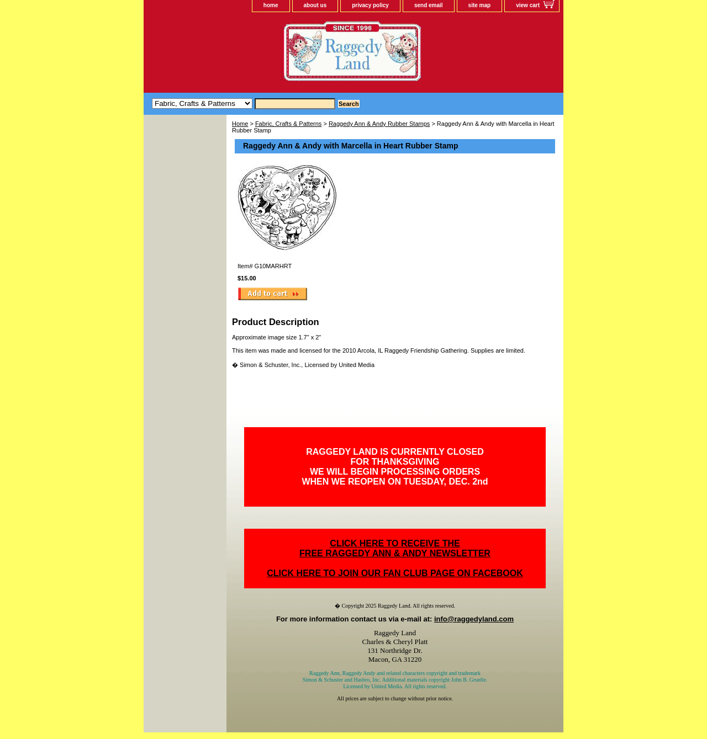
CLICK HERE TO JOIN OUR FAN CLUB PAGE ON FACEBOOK (395, 573)
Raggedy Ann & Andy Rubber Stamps (379, 123)
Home (240, 123)
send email (428, 5)
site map (479, 5)
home (270, 5)
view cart (528, 5)
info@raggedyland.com (474, 619)
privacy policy (370, 5)
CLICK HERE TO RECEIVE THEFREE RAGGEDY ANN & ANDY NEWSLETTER (394, 548)
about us (315, 5)
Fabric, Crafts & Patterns (288, 123)
